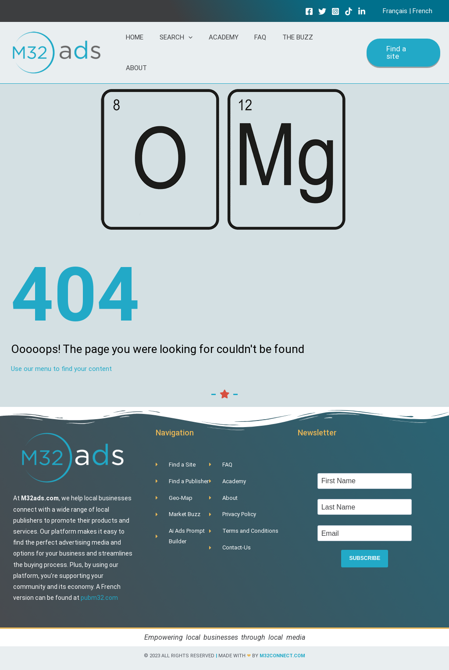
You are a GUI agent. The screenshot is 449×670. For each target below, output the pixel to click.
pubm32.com (99, 593)
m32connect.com (282, 651)
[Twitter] (325, 11)
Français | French (409, 11)
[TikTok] (352, 11)
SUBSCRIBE (364, 555)
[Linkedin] (365, 11)
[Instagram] (338, 11)
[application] (201, 50)
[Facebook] (312, 11)
